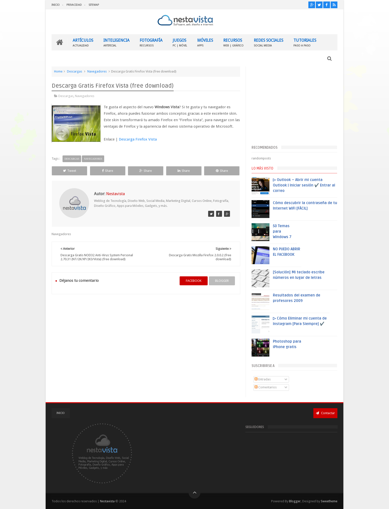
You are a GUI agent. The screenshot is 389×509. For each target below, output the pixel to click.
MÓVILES (205, 42)
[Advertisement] (294, 105)
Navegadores (97, 71)
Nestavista (107, 501)
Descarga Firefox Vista (138, 139)
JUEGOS (180, 42)
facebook (193, 281)
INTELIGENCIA (116, 42)
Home (58, 71)
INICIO (56, 4)
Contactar (325, 413)
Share (107, 171)
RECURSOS (233, 42)
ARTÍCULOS (83, 42)
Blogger (295, 501)
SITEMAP (94, 4)
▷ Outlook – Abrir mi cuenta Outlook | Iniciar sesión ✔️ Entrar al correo (304, 185)
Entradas (263, 379)
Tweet (69, 171)
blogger (222, 281)
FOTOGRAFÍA (151, 42)
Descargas (74, 71)
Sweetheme (329, 501)
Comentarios (266, 387)
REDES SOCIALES (268, 42)
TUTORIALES (304, 42)
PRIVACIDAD (74, 4)
